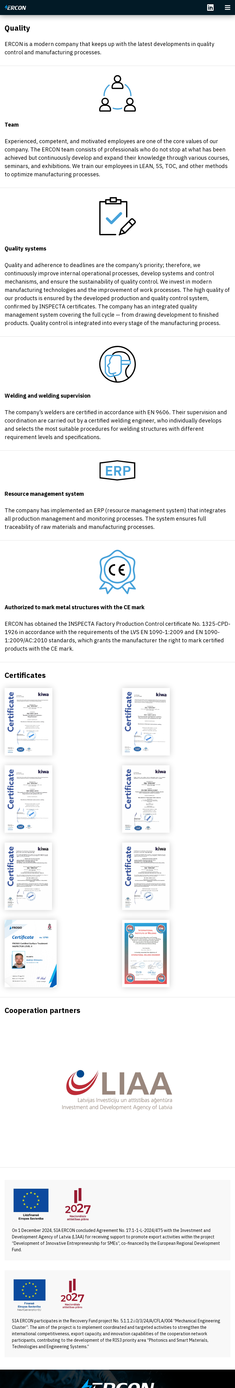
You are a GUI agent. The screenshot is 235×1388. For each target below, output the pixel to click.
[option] (117, 1090)
